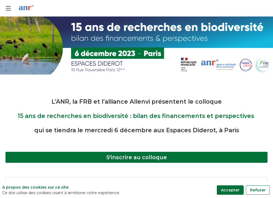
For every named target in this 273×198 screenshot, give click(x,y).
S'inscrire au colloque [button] (136, 157)
